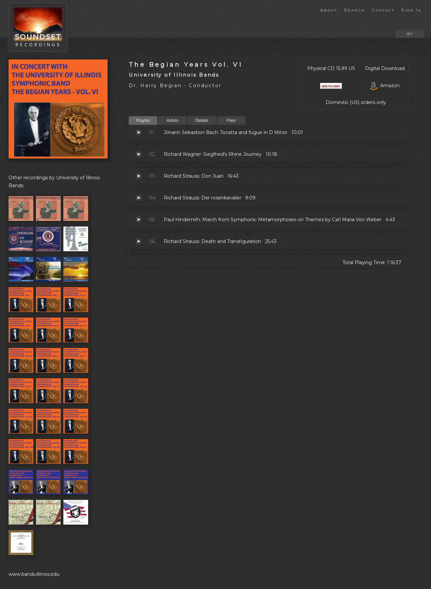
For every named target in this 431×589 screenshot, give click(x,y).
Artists (172, 120)
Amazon (385, 85)
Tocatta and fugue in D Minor (139, 132)
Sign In (411, 9)
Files (231, 120)
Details (202, 120)
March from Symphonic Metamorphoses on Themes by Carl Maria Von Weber (139, 220)
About (328, 9)
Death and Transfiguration (139, 241)
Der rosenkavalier (139, 198)
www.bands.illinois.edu (34, 574)
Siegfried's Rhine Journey (139, 154)
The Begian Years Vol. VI (186, 64)
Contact (383, 9)
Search (354, 9)
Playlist (143, 120)
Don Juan (139, 176)
